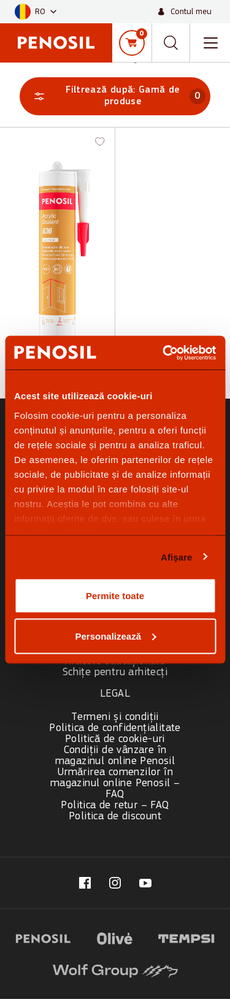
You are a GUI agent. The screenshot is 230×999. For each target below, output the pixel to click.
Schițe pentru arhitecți (115, 672)
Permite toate (115, 596)
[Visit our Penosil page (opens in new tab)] (145, 883)
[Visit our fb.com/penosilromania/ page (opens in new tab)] (85, 883)
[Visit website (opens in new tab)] (43, 937)
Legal (115, 694)
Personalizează (115, 635)
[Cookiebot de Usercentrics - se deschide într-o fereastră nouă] (164, 353)
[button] (35, 12)
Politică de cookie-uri (115, 739)
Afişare (177, 556)
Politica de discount (115, 816)
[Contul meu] (185, 11)
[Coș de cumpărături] (132, 43)
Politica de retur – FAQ (115, 805)
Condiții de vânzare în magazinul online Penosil (115, 755)
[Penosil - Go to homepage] (56, 42)
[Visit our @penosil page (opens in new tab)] (115, 883)
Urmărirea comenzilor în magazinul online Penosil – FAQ (115, 783)
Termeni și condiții (115, 717)
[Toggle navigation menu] (210, 43)
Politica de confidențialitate (115, 728)
